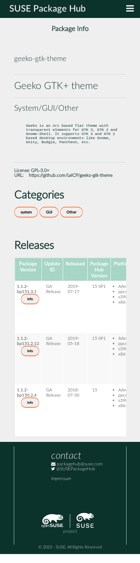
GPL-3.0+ (40, 180)
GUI (49, 221)
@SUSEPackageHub (73, 478)
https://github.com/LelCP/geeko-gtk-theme (70, 184)
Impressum (61, 488)
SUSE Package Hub (47, 8)
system (26, 221)
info (30, 308)
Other (71, 221)
